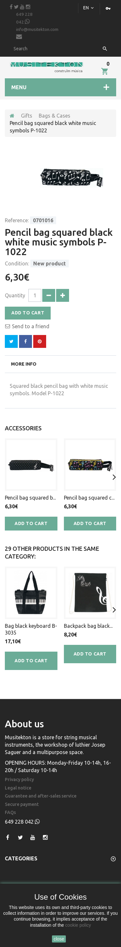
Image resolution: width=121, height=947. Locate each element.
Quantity (15, 295)
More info (23, 364)
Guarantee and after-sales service (40, 796)
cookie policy (78, 925)
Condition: (17, 263)
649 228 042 (24, 18)
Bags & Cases (54, 116)
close (59, 939)
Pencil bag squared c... (89, 498)
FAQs (10, 812)
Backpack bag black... (88, 626)
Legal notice (18, 788)
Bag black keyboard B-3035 (31, 629)
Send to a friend (30, 326)
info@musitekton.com (37, 33)
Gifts (26, 116)
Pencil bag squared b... (30, 498)
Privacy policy (19, 779)
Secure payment (22, 804)
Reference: (17, 220)
